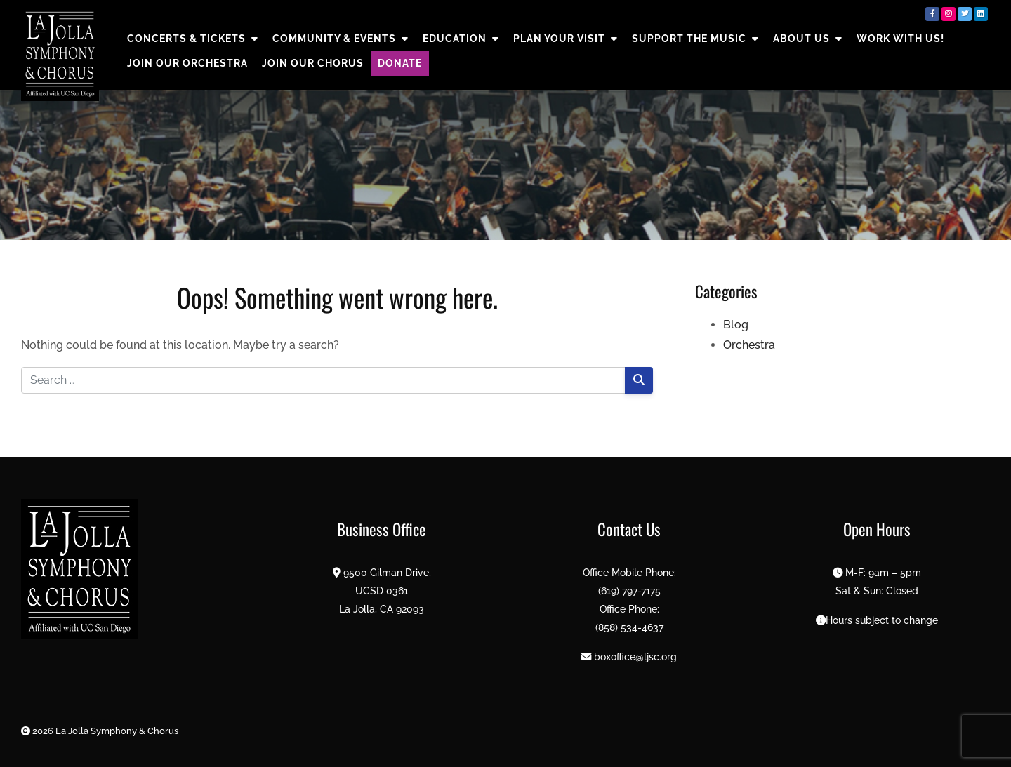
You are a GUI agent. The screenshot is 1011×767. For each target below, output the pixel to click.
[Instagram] (948, 14)
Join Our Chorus (313, 63)
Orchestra (749, 345)
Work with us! (900, 38)
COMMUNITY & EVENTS (340, 38)
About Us (807, 38)
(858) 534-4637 (629, 627)
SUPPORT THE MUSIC (695, 38)
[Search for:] (323, 380)
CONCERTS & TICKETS (192, 38)
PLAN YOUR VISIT (565, 38)
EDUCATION (461, 38)
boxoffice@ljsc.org (635, 656)
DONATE (400, 63)
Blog (735, 324)
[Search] (639, 380)
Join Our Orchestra (187, 63)
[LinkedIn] (981, 14)
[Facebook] (932, 14)
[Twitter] (965, 14)
